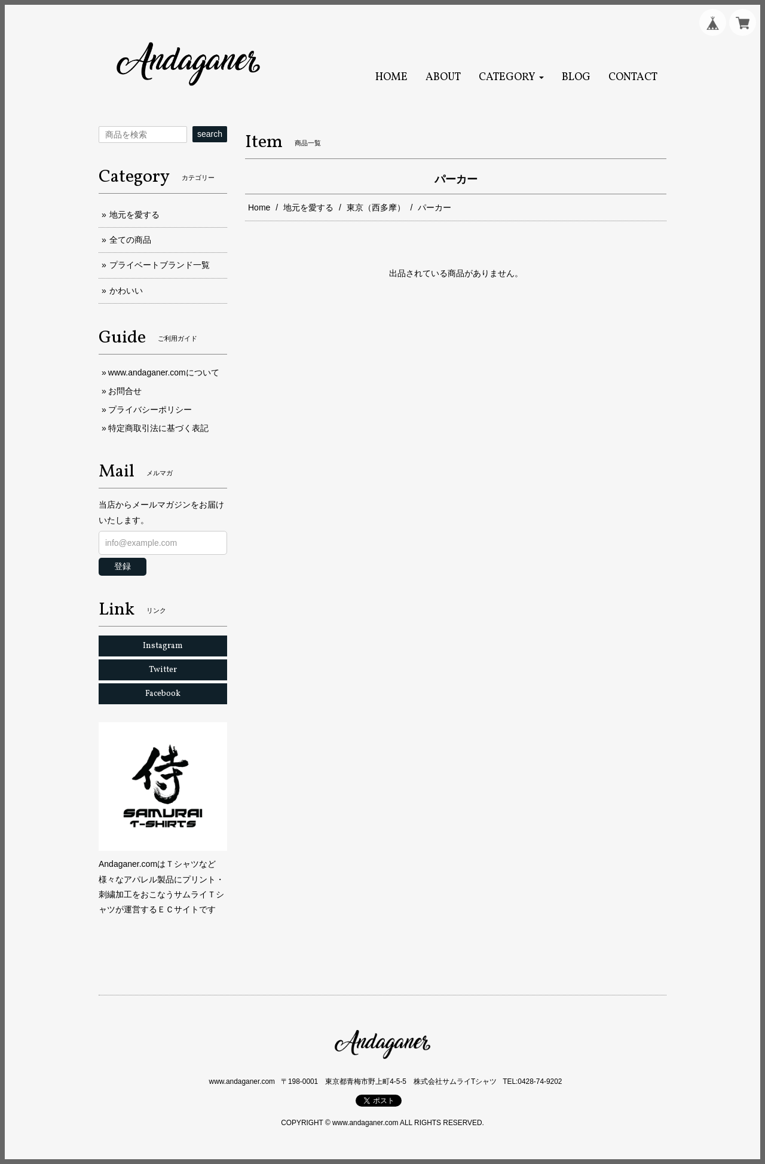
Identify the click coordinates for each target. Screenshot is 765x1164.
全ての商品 (130, 240)
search (209, 134)
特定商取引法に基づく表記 (158, 428)
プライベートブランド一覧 (159, 265)
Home (259, 207)
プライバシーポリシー (150, 409)
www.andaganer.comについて (163, 372)
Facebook (162, 693)
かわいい (126, 290)
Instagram (163, 646)
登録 (122, 566)
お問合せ (125, 391)
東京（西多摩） (376, 207)
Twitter (163, 670)
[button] (511, 77)
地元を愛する (308, 207)
